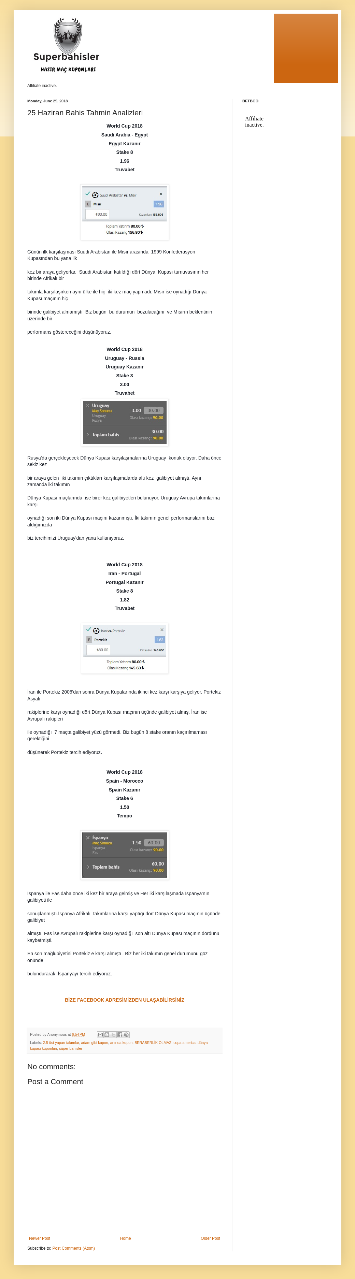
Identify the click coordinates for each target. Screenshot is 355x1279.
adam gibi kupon (94, 1043)
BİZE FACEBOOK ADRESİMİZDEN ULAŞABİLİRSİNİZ (124, 1000)
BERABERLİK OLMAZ (152, 1043)
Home (125, 1238)
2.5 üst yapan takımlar (61, 1043)
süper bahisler (70, 1048)
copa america (184, 1043)
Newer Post (39, 1238)
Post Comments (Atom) (73, 1248)
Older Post (210, 1238)
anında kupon (121, 1043)
